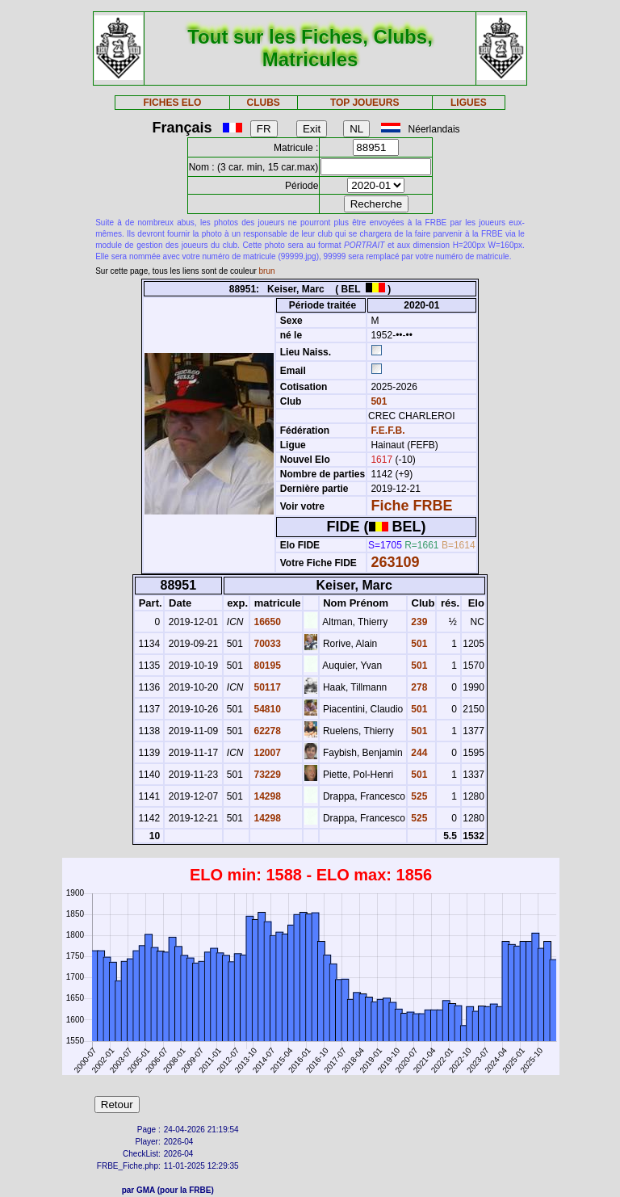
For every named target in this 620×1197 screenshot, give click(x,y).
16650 (266, 622)
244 (417, 752)
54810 (266, 709)
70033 (266, 643)
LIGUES (468, 102)
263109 (395, 562)
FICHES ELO (172, 102)
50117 (266, 687)
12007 (266, 752)
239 (417, 622)
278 (417, 687)
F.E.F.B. (387, 430)
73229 (266, 774)
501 (377, 401)
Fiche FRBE (411, 506)
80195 (266, 665)
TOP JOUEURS (365, 102)
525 (417, 796)
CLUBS (262, 102)
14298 (266, 796)
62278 (266, 731)
